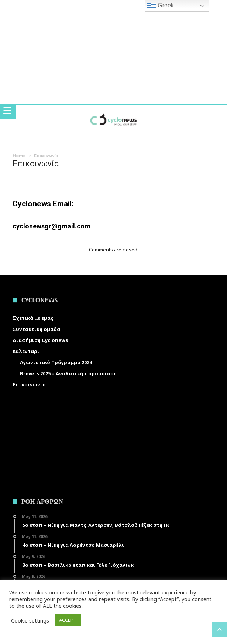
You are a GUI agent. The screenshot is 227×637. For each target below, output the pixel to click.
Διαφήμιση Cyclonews (40, 340)
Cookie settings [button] (30, 620)
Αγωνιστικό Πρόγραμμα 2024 (56, 362)
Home (19, 155)
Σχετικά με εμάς (33, 318)
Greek (160, 5)
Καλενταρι (26, 351)
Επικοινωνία (29, 384)
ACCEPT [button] (68, 620)
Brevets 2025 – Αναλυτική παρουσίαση (68, 373)
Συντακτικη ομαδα (36, 329)
